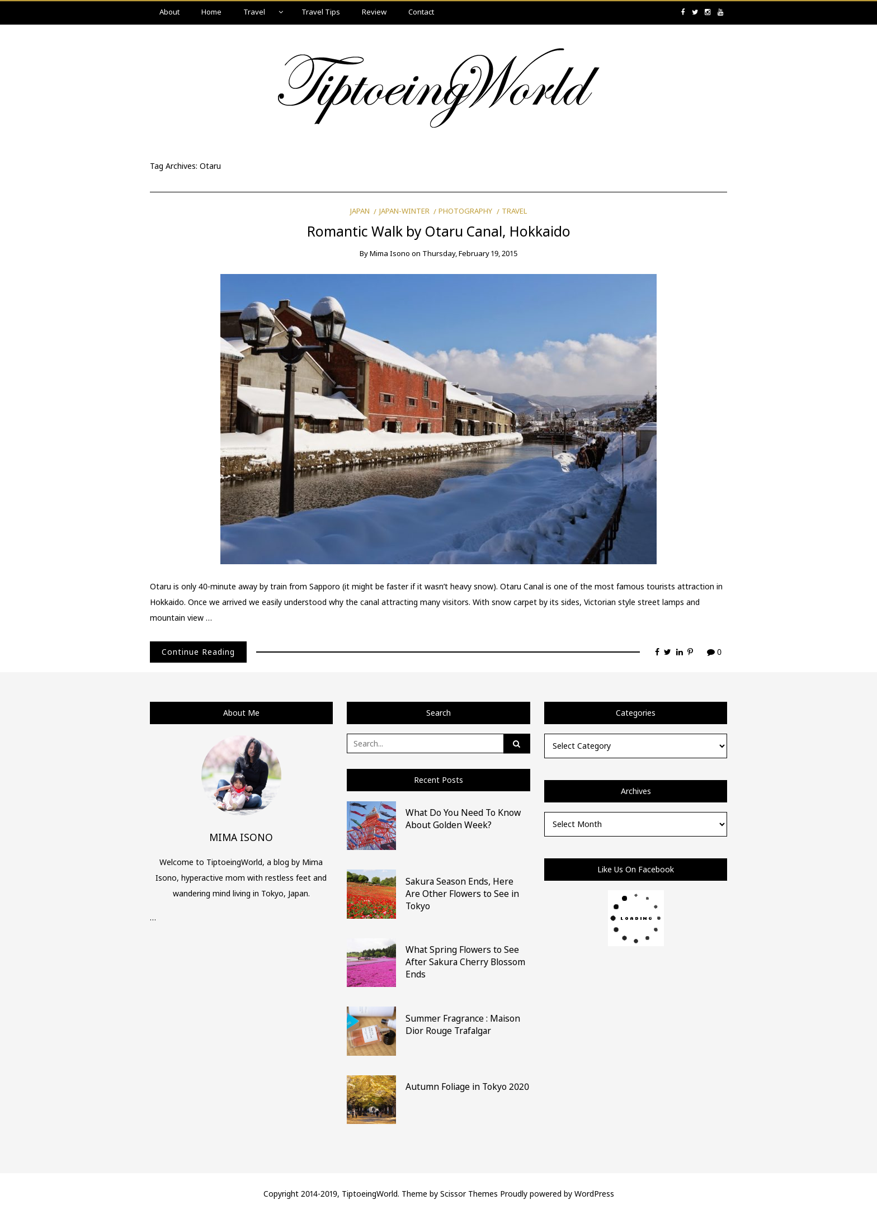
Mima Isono (390, 253)
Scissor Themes (469, 1193)
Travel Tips (320, 12)
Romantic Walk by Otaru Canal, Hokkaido (438, 231)
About (169, 12)
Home (211, 12)
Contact (421, 12)
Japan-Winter (404, 211)
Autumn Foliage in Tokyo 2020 (467, 1086)
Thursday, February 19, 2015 (469, 253)
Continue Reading (198, 651)
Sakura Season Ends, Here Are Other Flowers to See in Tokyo (462, 893)
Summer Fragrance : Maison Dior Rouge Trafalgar (463, 1024)
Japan (360, 211)
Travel (254, 12)
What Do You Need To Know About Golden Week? (463, 818)
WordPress (594, 1193)
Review (374, 12)
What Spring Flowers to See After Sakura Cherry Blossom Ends (465, 961)
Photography (465, 211)
